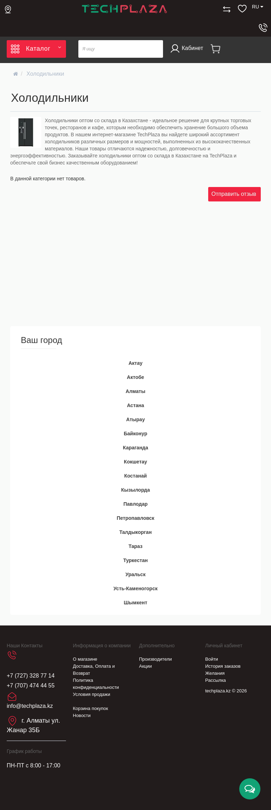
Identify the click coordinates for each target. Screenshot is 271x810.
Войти (211, 659)
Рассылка (215, 680)
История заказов (223, 666)
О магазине (85, 659)
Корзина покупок (90, 708)
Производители (155, 659)
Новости (82, 715)
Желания (215, 673)
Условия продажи (91, 694)
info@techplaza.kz (30, 706)
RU (257, 7)
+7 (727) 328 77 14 (31, 676)
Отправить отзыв (233, 194)
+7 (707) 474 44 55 (31, 685)
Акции (145, 666)
